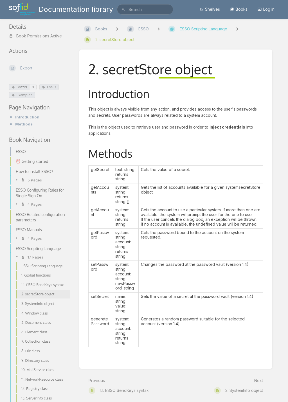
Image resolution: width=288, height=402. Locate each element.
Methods (24, 124)
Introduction (27, 117)
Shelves (209, 9)
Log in (266, 9)
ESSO (49, 87)
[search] (145, 9)
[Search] (123, 9)
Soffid (19, 87)
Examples (22, 95)
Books (239, 9)
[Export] (39, 68)
